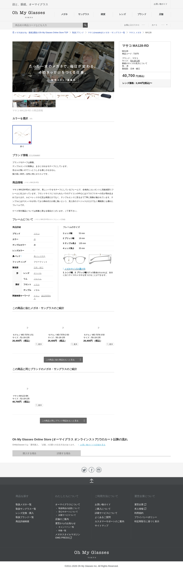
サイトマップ (101, 525)
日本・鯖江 (38, 267)
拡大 (40, 344)
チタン (37, 296)
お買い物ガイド (160, 4)
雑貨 (103, 14)
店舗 (161, 14)
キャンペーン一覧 (66, 527)
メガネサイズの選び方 (74, 269)
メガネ (64, 14)
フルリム (38, 279)
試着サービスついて (67, 515)
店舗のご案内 (62, 519)
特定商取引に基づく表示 (146, 521)
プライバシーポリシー (145, 517)
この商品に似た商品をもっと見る (60, 360)
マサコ (37, 234)
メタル (37, 284)
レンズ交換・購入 (25, 513)
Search (85, 25)
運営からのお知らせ (65, 523)
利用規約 (138, 513)
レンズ (122, 14)
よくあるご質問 (103, 517)
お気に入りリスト (134, 25)
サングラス (83, 14)
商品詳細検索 (22, 521)
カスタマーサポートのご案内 (109, 521)
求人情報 (140, 508)
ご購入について (103, 508)
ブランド (141, 14)
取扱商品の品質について (69, 508)
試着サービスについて (106, 513)
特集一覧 (62, 530)
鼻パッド (17, 256)
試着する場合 (63, 453)
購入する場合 (29, 453)
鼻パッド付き (39, 256)
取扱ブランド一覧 (25, 517)
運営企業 (140, 504)
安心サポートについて (68, 512)
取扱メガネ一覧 (23, 504)
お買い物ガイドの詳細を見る (92, 445)
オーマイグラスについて (67, 504)
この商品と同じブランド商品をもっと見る (60, 421)
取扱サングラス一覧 (26, 508)
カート (159, 25)
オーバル (38, 273)
